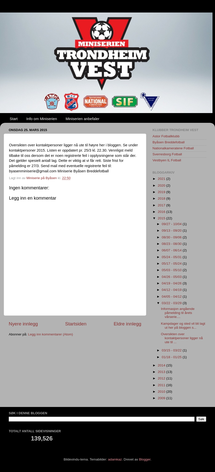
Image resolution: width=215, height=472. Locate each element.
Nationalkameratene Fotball (173, 148)
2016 (162, 212)
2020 (162, 185)
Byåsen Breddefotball (168, 142)
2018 (162, 198)
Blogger (144, 459)
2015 (162, 218)
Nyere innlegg (23, 323)
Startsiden (75, 323)
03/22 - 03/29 (172, 303)
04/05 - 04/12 (172, 296)
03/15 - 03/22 (172, 350)
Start (14, 119)
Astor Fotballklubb (166, 136)
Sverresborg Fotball (167, 154)
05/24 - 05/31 (172, 257)
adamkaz (115, 459)
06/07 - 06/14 (172, 250)
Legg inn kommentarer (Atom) (50, 334)
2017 (162, 205)
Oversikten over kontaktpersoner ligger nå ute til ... (182, 338)
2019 (162, 192)
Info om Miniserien (41, 119)
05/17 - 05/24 (172, 263)
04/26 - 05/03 (172, 277)
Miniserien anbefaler (83, 119)
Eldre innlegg (127, 323)
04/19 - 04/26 (172, 283)
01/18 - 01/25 (172, 357)
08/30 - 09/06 (172, 237)
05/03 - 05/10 (172, 270)
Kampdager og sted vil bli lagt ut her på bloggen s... (183, 325)
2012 (162, 378)
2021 (162, 179)
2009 (162, 398)
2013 (162, 372)
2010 (162, 391)
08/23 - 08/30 (172, 244)
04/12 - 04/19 (172, 290)
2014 (162, 365)
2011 (162, 385)
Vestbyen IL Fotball (166, 160)
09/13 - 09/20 (172, 230)
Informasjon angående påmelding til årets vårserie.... (177, 313)
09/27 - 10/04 (172, 224)
